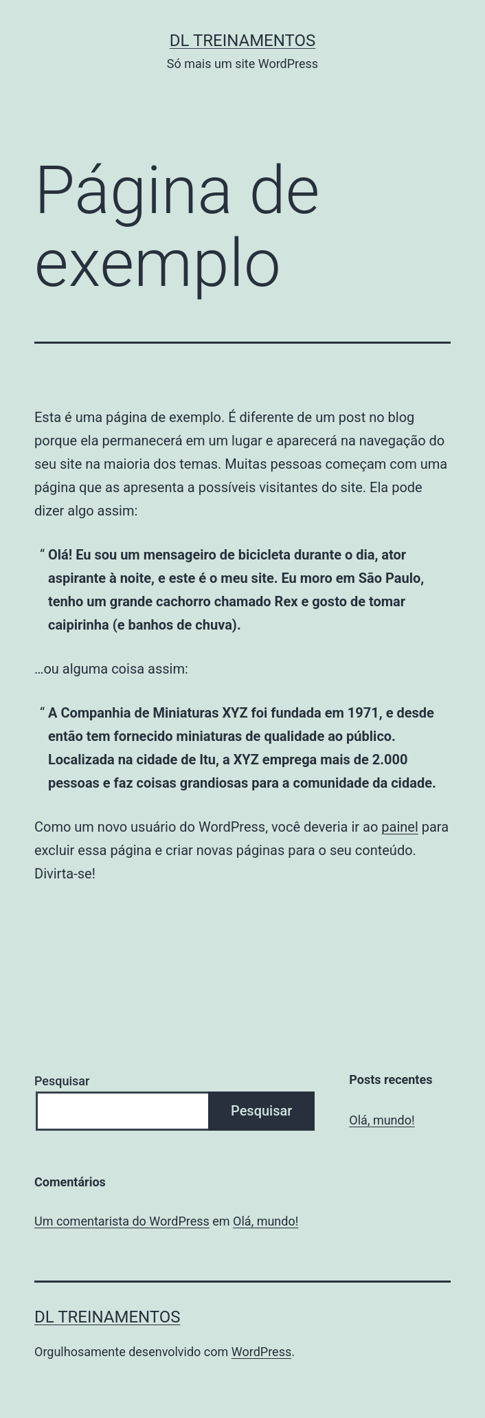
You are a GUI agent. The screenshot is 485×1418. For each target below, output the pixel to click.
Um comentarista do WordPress (122, 1221)
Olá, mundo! (381, 1120)
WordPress (261, 1351)
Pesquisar (61, 1081)
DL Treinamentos (243, 40)
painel (399, 827)
